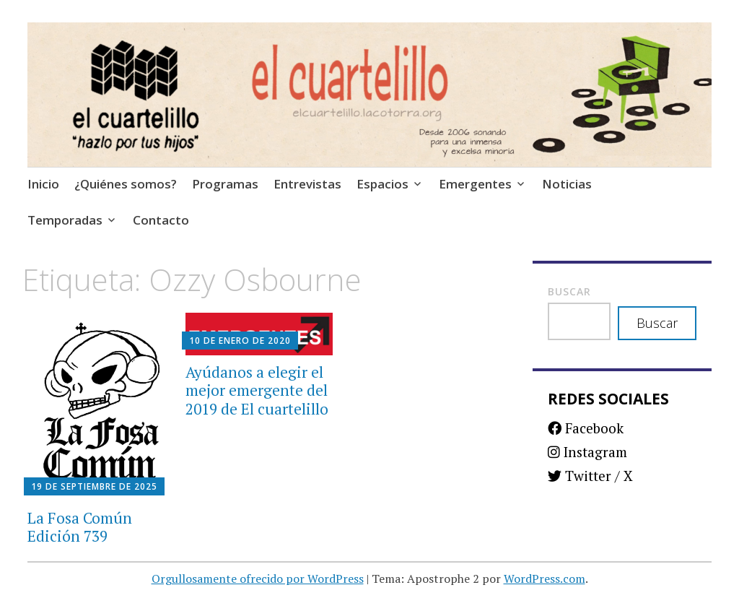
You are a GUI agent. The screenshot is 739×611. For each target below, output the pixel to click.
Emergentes (475, 184)
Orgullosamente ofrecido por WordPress (258, 578)
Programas (225, 184)
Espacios (382, 184)
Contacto (161, 220)
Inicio (43, 184)
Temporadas (64, 220)
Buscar (569, 291)
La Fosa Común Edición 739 (79, 527)
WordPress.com (544, 578)
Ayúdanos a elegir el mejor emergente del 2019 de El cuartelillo (256, 390)
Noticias (567, 184)
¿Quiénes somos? (125, 184)
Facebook (586, 428)
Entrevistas (307, 184)
